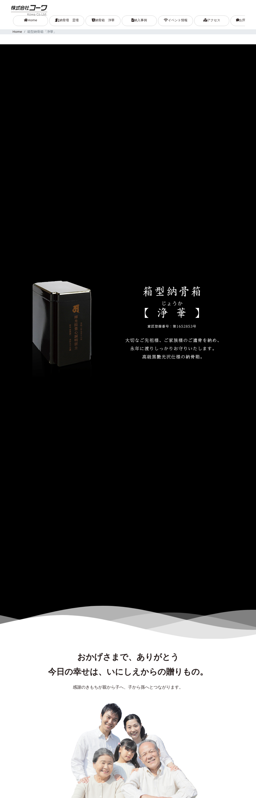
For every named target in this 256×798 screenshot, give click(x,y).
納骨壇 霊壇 (67, 20)
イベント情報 (176, 20)
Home (36, 20)
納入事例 (139, 20)
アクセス (212, 20)
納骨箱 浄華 (103, 20)
